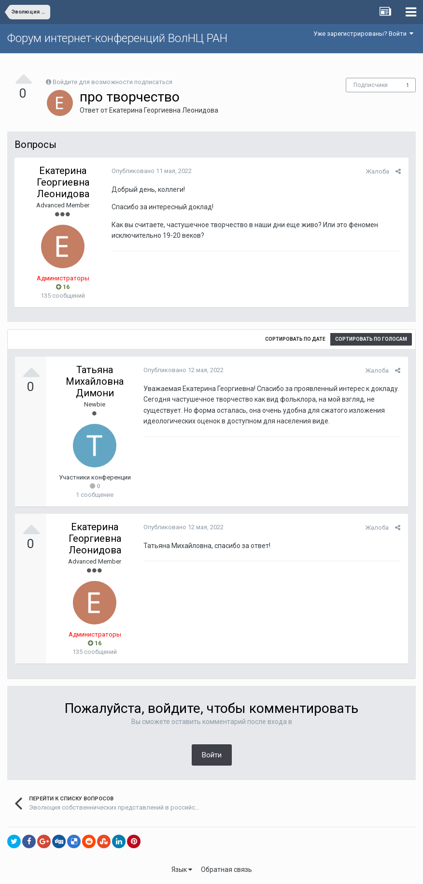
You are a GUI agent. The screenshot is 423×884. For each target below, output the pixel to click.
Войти (212, 755)
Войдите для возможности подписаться (112, 82)
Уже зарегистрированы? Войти (363, 33)
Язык (181, 869)
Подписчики (370, 85)
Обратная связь (226, 869)
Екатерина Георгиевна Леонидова (163, 110)
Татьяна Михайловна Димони (95, 381)
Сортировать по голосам (371, 339)
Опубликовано (151, 170)
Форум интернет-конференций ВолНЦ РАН (117, 38)
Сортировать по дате (295, 339)
